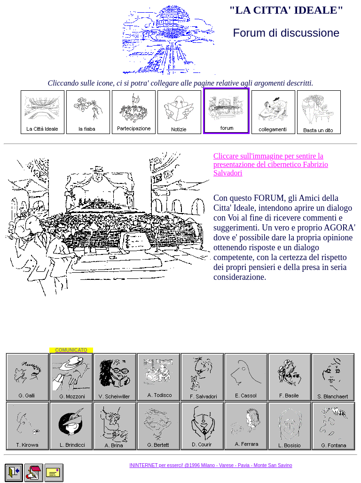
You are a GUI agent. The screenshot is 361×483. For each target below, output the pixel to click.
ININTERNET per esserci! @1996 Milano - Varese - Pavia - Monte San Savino (210, 465)
